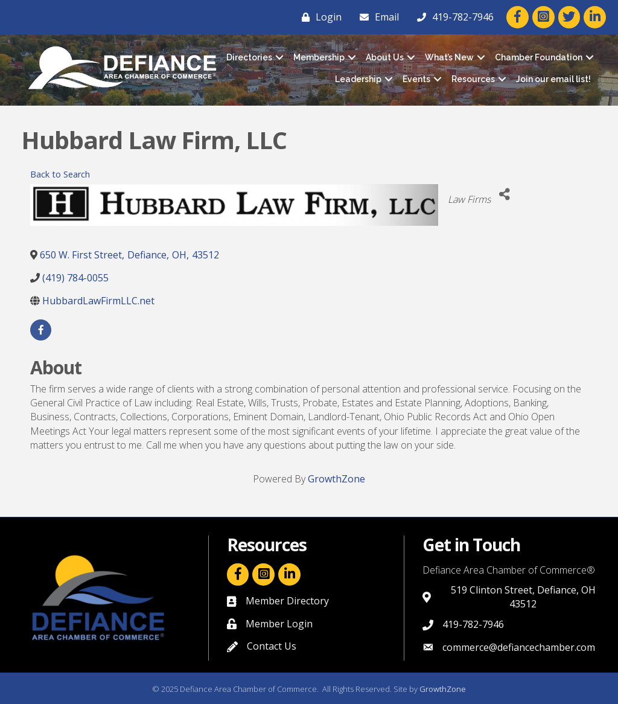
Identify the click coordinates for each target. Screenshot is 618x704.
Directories (249, 57)
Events (416, 79)
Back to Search (60, 174)
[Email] (376, 17)
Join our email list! (553, 79)
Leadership (358, 79)
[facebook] (40, 330)
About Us (385, 57)
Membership (319, 57)
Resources (473, 79)
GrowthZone (336, 478)
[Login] (319, 17)
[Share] (504, 194)
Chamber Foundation (538, 57)
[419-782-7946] (452, 17)
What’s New (449, 57)
